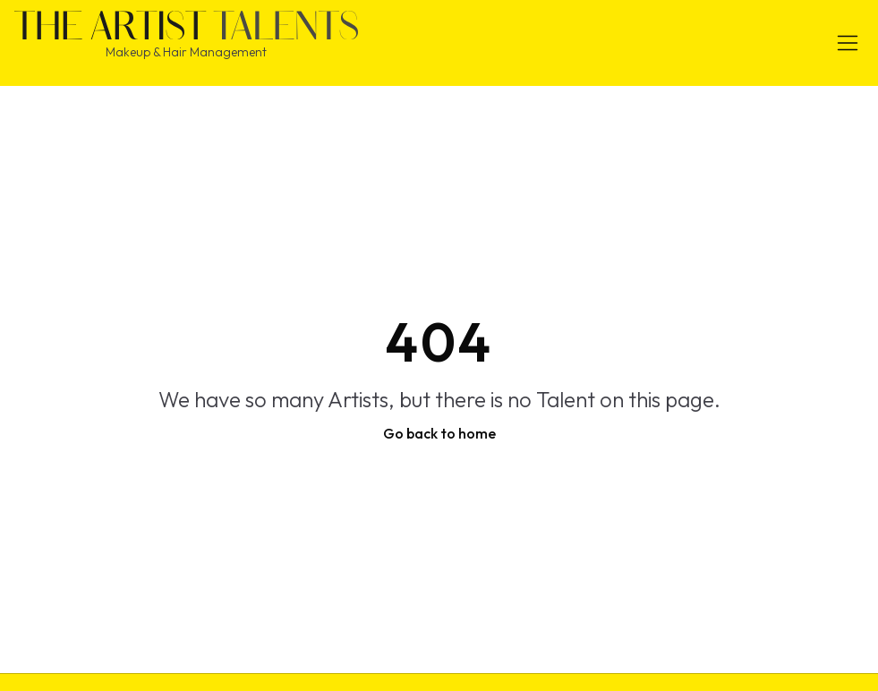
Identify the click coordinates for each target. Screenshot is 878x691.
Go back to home (439, 433)
